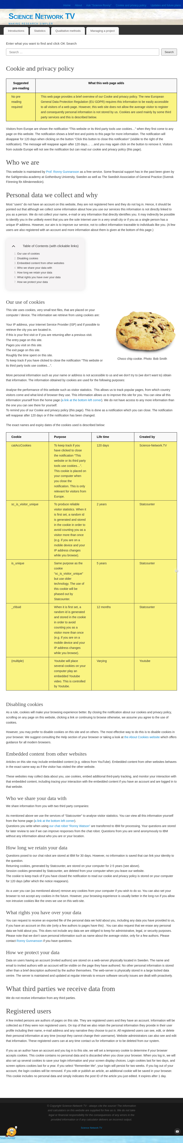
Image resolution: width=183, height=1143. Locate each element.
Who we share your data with (34, 267)
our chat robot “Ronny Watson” (69, 826)
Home (67, 5)
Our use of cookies (28, 253)
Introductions (16, 30)
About (78, 5)
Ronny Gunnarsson (29, 941)
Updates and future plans (166, 5)
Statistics (39, 30)
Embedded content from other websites (40, 263)
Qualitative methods (68, 30)
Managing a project (102, 30)
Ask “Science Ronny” (99, 5)
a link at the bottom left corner (81, 400)
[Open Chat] (11, 1132)
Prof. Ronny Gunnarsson (62, 171)
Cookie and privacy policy (131, 5)
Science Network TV (42, 16)
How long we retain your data (34, 272)
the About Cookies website (142, 737)
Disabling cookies (27, 258)
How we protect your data (32, 282)
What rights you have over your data (38, 277)
